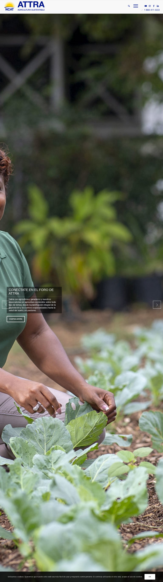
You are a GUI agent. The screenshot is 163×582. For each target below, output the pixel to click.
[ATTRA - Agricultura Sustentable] (24, 6)
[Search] (128, 6)
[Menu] (135, 6)
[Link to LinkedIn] (158, 6)
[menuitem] (128, 6)
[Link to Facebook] (154, 6)
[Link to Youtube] (146, 6)
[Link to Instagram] (150, 6)
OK (150, 577)
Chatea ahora (15, 319)
